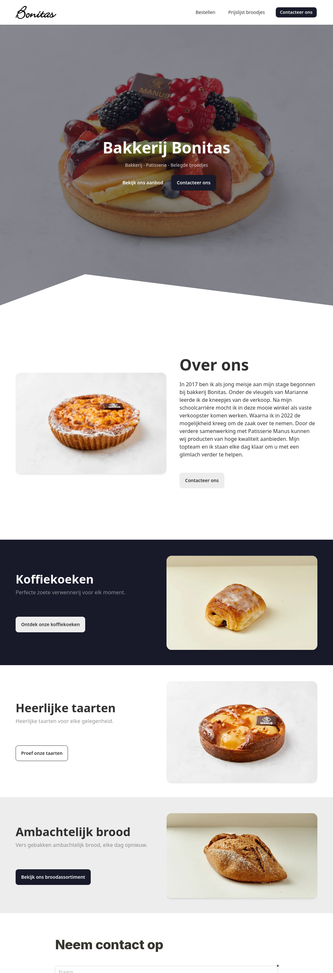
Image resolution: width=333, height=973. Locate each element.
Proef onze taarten (41, 753)
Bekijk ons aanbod (143, 182)
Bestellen (205, 12)
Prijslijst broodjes (246, 12)
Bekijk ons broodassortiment (53, 877)
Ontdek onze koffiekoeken (50, 624)
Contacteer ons (296, 12)
